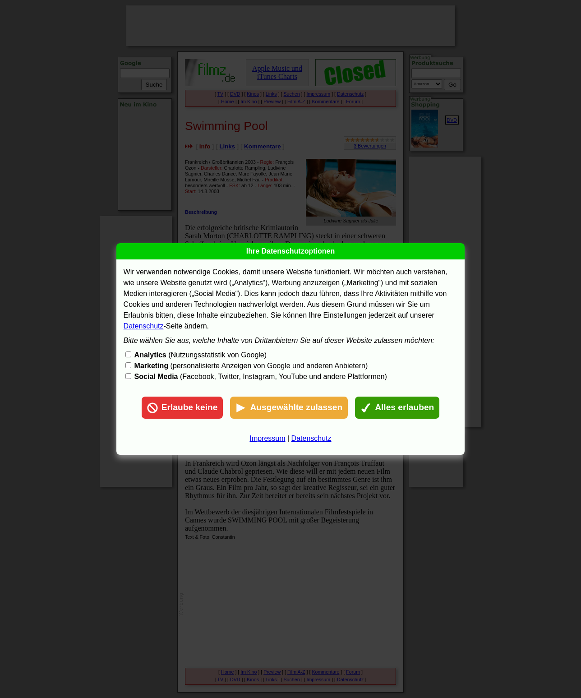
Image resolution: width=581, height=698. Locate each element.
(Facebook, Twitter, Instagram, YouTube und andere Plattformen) (260, 376)
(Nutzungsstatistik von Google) (200, 355)
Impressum (267, 438)
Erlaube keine (182, 407)
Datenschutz (144, 326)
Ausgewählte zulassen (288, 407)
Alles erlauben (397, 407)
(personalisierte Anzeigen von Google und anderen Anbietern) (251, 366)
